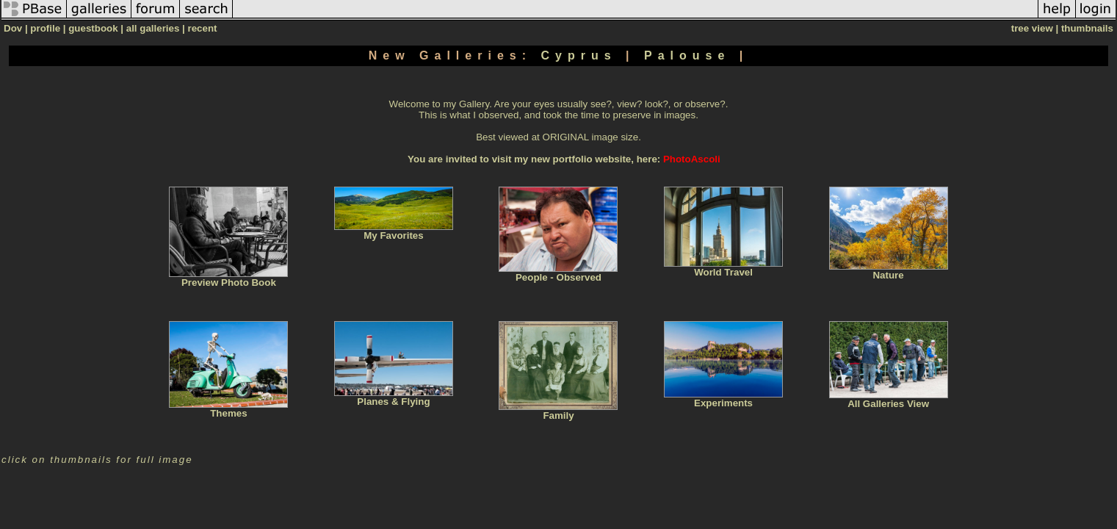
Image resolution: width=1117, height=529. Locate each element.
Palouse (692, 55)
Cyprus (583, 55)
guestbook (93, 28)
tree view (1032, 28)
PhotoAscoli (691, 159)
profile (45, 28)
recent (202, 28)
